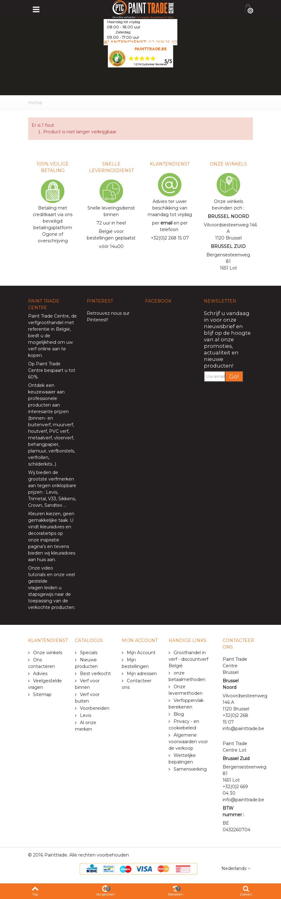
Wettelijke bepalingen (182, 759)
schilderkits (40, 464)
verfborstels (61, 451)
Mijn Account (140, 652)
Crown (35, 505)
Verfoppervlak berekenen (186, 704)
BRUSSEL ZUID (228, 246)
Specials (88, 652)
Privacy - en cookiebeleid (184, 725)
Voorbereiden (94, 708)
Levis (51, 492)
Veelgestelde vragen (45, 684)
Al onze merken (85, 726)
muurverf (63, 424)
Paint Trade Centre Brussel (235, 665)
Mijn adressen (141, 673)
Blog (178, 714)
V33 (52, 498)
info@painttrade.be (243, 728)
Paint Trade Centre (48, 316)
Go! (234, 376)
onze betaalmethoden (187, 676)
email (166, 223)
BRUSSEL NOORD (228, 216)
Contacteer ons (136, 684)
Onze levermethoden (186, 690)
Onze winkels (47, 652)
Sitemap (42, 694)
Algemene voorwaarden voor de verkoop (188, 741)
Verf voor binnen (87, 684)
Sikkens (66, 498)
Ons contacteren (41, 663)
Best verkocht (95, 673)
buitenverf (39, 424)
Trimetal (37, 498)
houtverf (37, 431)
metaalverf (40, 438)
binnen (37, 418)
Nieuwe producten (86, 663)
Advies (39, 673)
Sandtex (53, 505)
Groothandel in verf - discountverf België (188, 659)
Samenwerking (189, 769)
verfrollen (38, 457)
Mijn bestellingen (135, 663)
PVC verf (58, 431)
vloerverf (63, 438)
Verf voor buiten (87, 698)
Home (35, 103)
